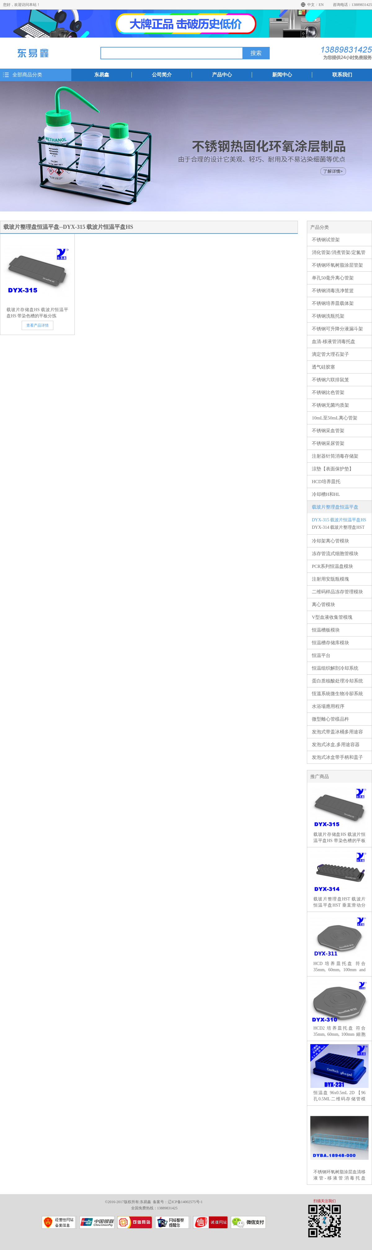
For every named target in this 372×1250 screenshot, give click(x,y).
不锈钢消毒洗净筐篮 (333, 290)
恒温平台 (321, 655)
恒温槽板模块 (326, 629)
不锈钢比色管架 (328, 392)
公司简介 (162, 74)
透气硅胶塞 (323, 367)
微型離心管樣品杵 (330, 719)
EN (321, 4)
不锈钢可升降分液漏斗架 (337, 328)
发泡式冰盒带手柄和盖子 (337, 757)
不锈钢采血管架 (328, 430)
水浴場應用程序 (328, 706)
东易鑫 (101, 74)
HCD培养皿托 (326, 481)
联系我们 (342, 74)
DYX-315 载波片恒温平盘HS (339, 520)
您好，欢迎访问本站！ (21, 4)
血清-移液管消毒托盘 (333, 341)
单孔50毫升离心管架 (333, 277)
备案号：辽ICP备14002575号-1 (178, 1202)
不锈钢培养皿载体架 (333, 303)
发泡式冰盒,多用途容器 (336, 744)
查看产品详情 (37, 325)
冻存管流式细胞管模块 (335, 553)
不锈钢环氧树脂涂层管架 (337, 265)
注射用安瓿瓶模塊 (330, 579)
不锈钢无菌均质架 (330, 405)
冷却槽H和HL (326, 494)
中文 (311, 4)
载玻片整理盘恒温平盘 (335, 507)
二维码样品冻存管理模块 (337, 591)
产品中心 (222, 74)
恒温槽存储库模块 (330, 642)
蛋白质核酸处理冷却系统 (337, 680)
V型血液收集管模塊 (332, 617)
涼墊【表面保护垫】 (333, 468)
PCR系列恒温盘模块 (332, 566)
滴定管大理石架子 (330, 354)
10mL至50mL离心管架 (334, 417)
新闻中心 (282, 74)
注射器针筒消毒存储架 (335, 456)
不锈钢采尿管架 (328, 443)
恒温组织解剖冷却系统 (335, 668)
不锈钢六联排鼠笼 (330, 379)
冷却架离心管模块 (330, 540)
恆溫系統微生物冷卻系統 (337, 693)
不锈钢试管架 (326, 239)
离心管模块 (323, 604)
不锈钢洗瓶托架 (328, 316)
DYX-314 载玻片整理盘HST (338, 527)
